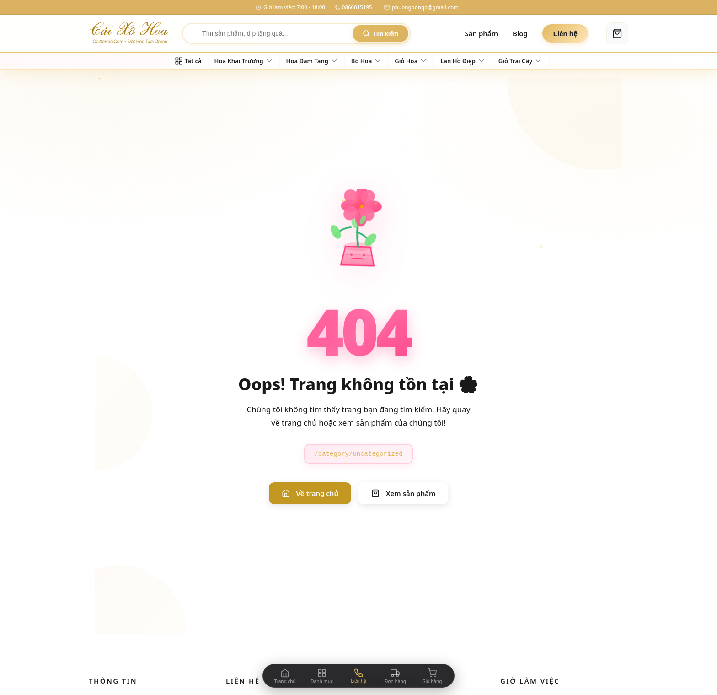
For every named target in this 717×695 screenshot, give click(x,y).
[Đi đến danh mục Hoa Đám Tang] (312, 61)
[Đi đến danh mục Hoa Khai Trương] (244, 61)
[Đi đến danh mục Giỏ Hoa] (411, 61)
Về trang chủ (310, 493)
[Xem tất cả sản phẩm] (188, 61)
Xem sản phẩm (403, 493)
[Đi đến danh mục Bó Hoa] (366, 61)
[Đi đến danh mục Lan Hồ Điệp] (463, 61)
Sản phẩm (481, 33)
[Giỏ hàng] (617, 33)
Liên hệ (565, 34)
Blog (520, 33)
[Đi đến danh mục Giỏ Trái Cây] (520, 61)
